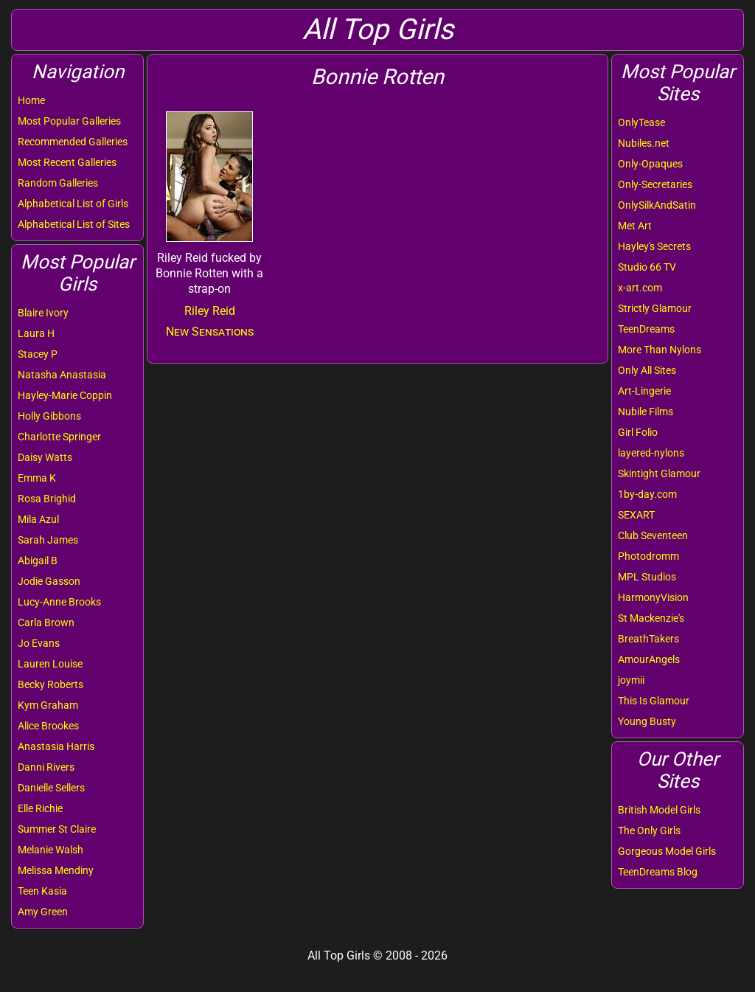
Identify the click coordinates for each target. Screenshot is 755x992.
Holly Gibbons (49, 416)
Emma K (37, 478)
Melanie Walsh (50, 850)
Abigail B (38, 560)
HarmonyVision (653, 597)
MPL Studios (647, 577)
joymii (631, 680)
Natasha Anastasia (62, 375)
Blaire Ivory (43, 313)
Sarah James (48, 540)
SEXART (636, 515)
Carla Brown (46, 622)
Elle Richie (40, 808)
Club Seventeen (653, 535)
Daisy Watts (45, 457)
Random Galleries (58, 183)
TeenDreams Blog (657, 872)
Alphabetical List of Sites (74, 224)
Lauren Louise (50, 664)
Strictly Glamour (655, 308)
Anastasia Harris (56, 746)
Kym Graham (48, 705)
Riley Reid (209, 311)
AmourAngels (649, 659)
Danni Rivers (46, 767)
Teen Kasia (42, 891)
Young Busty (647, 721)
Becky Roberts (50, 684)
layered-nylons (651, 453)
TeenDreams (646, 329)
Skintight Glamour (659, 473)
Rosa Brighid (47, 498)
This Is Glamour (653, 701)
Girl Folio (638, 432)
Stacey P (38, 354)
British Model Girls (659, 810)
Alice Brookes (48, 726)
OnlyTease (641, 122)
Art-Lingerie (644, 391)
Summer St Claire (57, 829)
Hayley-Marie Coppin (65, 395)
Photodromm (648, 556)
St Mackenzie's (651, 618)
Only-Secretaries (655, 184)
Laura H (36, 333)
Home (31, 100)
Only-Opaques (650, 164)
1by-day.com (647, 494)
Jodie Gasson (49, 581)
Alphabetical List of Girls (73, 203)
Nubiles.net (643, 143)
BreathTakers (648, 639)
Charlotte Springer (59, 437)
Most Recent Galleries (67, 162)
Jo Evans (39, 643)
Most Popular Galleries (69, 121)
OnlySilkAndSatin (657, 205)
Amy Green (43, 912)
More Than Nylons (659, 349)
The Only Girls (649, 830)
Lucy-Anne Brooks (59, 602)
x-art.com (640, 288)
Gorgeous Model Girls (667, 851)
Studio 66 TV (647, 267)
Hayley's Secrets (654, 246)
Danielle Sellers (51, 788)
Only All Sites (647, 370)
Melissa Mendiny (56, 870)
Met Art (635, 226)
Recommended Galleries (73, 142)
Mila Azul (38, 519)
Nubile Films (645, 411)
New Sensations (210, 332)
